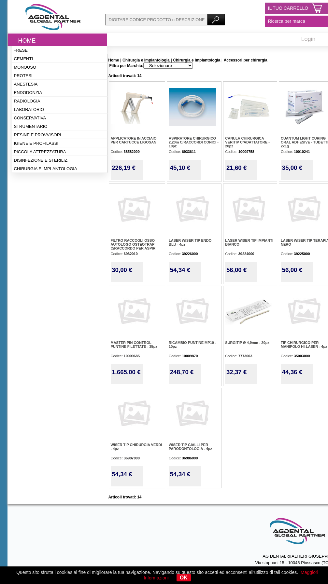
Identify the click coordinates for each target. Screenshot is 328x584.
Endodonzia (28, 92)
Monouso (25, 67)
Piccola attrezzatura (40, 151)
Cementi (23, 58)
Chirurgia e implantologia (45, 168)
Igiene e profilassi (36, 143)
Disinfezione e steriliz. (41, 160)
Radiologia (27, 101)
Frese (21, 50)
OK (184, 577)
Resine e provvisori (37, 134)
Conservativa (30, 117)
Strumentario (31, 126)
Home (27, 40)
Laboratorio (29, 109)
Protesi (23, 75)
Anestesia (26, 84)
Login (308, 39)
